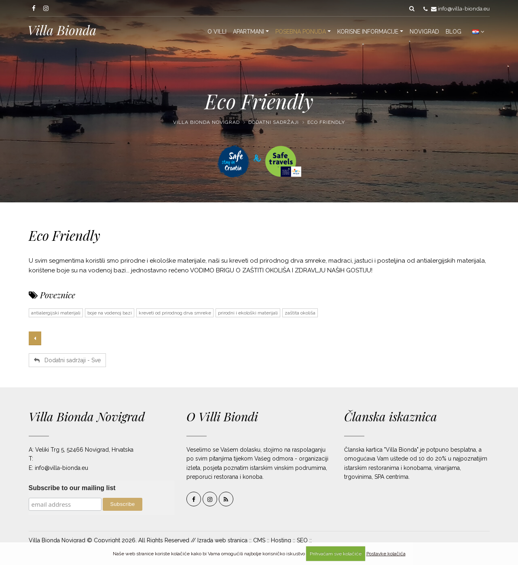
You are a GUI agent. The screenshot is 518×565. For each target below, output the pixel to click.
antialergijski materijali (55, 313)
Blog (453, 31)
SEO (302, 540)
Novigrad (424, 31)
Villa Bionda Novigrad (206, 122)
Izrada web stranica (222, 540)
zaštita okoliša (300, 313)
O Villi (216, 31)
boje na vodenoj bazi (109, 313)
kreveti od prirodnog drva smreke (175, 313)
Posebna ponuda (300, 31)
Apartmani (248, 31)
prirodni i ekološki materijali (248, 313)
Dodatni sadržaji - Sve (67, 360)
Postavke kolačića (386, 554)
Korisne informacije (367, 31)
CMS (259, 540)
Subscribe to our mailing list (72, 487)
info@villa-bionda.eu (464, 8)
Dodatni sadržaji (273, 122)
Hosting (281, 540)
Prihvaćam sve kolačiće (336, 554)
